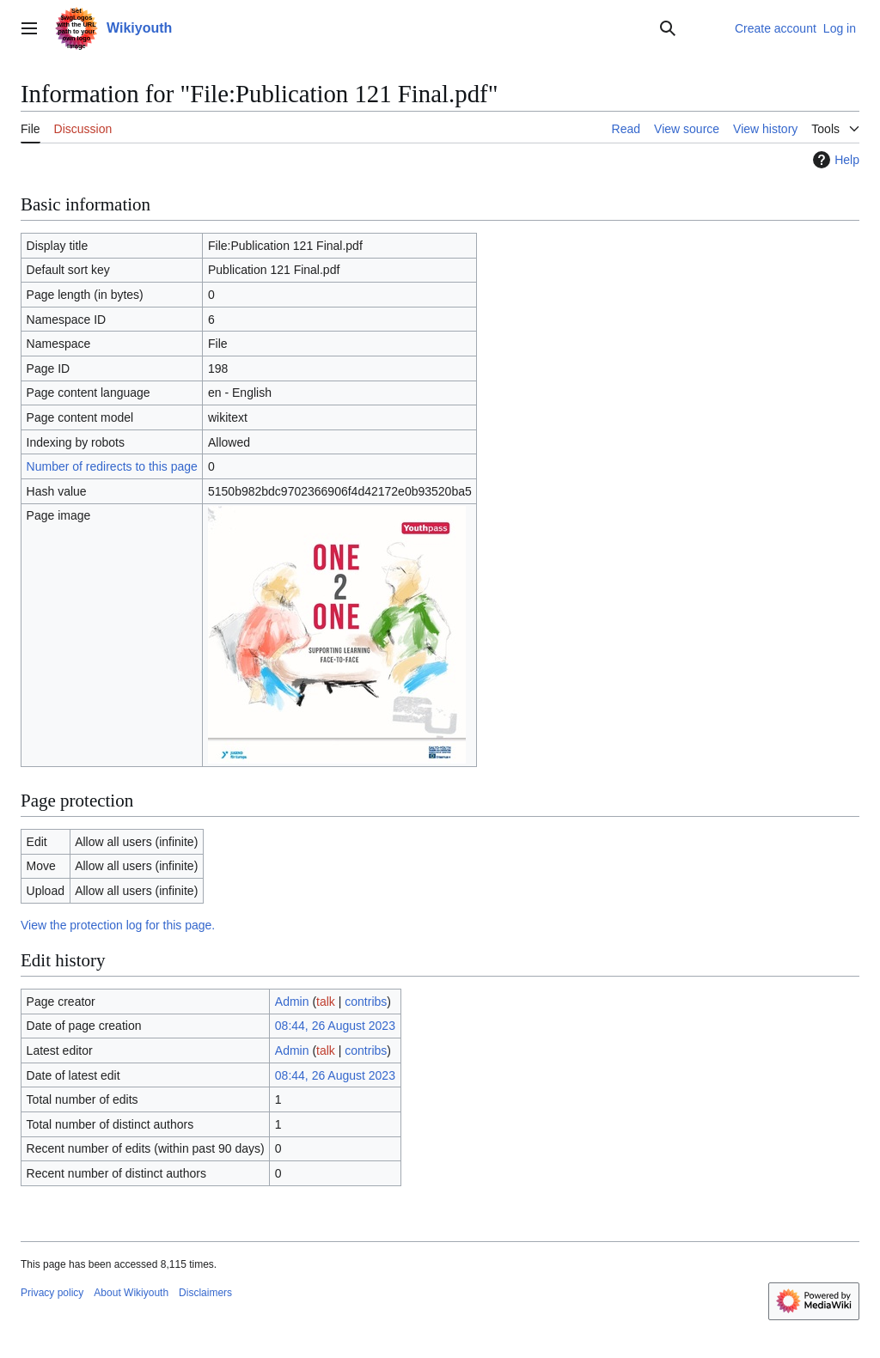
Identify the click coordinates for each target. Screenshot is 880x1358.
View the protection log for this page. (118, 925)
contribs (366, 1001)
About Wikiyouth (131, 1293)
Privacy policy (52, 1293)
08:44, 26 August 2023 (335, 1025)
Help (834, 159)
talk (325, 1001)
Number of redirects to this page (112, 466)
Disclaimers (205, 1293)
